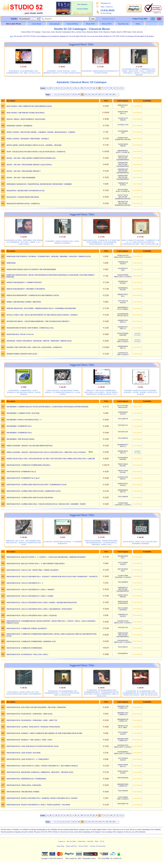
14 (92, 94)
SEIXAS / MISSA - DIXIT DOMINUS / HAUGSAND (26, 119)
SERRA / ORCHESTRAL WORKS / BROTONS (24, 302)
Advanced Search (108, 19)
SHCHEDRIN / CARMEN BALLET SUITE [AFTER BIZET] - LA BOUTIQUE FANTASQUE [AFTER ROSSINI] (47, 406)
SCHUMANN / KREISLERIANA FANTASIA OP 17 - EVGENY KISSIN (100, 72)
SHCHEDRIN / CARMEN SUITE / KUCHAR (23, 413)
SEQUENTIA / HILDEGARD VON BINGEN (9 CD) (25, 190)
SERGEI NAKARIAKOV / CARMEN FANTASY (24, 282)
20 (113, 94)
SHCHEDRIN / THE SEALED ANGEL (21, 439)
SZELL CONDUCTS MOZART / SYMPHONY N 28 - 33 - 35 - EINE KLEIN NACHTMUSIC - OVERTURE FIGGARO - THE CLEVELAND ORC (140, 242)
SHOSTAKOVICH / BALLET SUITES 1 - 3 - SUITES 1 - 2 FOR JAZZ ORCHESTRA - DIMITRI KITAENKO (46, 557)
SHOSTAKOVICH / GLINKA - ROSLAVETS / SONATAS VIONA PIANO (33, 727)
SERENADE (11, 263)
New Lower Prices (13, 24)
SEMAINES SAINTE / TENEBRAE (19, 125)
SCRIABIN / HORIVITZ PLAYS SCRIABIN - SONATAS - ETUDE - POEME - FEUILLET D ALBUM (140, 392)
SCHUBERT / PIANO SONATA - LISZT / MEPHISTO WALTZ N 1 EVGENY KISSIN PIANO (62, 72)
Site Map (90, 841)
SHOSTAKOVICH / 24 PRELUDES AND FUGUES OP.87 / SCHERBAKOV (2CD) (36, 484)
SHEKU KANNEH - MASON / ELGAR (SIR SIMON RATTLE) (29, 445)
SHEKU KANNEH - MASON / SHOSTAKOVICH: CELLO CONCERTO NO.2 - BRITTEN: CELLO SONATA (46, 452)
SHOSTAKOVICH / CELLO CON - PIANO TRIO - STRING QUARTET (33, 570)
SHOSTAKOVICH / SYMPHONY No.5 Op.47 (23, 478)
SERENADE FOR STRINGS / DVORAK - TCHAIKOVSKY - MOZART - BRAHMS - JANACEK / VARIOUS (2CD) (49, 256)
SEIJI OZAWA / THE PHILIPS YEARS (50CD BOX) (25, 113)
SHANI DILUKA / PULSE (16, 334)
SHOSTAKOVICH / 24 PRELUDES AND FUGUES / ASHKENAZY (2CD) (33, 491)
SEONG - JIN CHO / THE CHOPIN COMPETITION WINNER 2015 (31, 158)
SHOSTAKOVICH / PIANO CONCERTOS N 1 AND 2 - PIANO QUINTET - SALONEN (38, 804)
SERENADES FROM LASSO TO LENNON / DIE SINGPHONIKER (31, 269)
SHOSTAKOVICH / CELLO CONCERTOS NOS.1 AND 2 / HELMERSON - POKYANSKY (39, 609)
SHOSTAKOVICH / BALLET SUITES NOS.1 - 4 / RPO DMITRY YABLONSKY (36, 563)
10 (78, 94)
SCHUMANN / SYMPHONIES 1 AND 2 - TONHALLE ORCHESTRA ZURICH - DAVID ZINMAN (23, 392)
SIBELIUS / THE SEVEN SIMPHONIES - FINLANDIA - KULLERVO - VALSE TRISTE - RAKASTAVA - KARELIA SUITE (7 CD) (101, 392)
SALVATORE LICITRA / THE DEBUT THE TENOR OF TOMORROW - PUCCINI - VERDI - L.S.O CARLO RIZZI (24, 242)
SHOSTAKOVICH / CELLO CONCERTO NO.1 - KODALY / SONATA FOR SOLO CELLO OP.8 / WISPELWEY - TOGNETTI (52, 576)
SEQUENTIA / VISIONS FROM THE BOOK (23, 197)
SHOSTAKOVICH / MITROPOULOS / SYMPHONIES (26, 779)
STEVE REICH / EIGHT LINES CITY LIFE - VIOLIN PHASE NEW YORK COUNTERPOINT (23, 693)
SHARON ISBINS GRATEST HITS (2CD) (22, 354)
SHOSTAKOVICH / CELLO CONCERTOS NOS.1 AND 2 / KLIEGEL (32, 615)
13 (89, 94)
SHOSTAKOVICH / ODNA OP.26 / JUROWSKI (24, 785)
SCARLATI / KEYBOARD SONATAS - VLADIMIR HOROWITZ (62, 542)
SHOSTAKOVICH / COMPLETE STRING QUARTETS (27, 628)
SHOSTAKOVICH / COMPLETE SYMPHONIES (24, 648)
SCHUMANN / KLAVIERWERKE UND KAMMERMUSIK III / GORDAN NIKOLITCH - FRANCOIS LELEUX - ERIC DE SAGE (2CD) (140, 693)
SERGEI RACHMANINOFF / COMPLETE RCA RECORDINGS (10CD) (33, 295)
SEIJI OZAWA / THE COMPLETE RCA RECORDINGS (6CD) (29, 106)
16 (99, 94)
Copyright (44, 858)
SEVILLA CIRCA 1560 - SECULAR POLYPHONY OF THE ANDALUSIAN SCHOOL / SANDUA (42, 315)
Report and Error (71, 846)
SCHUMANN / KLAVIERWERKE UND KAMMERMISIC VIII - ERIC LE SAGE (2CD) (23, 72)
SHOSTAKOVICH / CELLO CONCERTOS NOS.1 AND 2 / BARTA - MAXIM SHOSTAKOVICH (42, 602)
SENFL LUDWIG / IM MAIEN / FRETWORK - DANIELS (28, 138)
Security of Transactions (97, 846)
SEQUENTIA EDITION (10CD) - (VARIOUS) (23, 203)
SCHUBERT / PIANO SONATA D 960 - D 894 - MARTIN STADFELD (62, 242)
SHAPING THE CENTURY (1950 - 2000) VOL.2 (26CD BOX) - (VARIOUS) (34, 347)
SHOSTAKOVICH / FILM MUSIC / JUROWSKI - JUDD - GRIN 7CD (32, 720)
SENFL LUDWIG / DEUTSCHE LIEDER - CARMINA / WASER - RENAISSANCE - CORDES (41, 132)
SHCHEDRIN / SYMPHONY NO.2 (19, 432)
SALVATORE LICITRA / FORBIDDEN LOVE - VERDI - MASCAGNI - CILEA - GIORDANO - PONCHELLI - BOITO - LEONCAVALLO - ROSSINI (139, 72)
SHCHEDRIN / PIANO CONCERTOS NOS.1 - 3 (24, 419)
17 (103, 94)
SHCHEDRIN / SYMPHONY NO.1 (19, 426)
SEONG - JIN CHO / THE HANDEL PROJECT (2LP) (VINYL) (29, 164)
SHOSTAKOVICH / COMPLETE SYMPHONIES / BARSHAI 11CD (31, 641)
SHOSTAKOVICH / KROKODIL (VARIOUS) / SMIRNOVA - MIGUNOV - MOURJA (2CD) (40, 772)
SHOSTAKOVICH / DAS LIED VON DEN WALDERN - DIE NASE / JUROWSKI (36, 707)
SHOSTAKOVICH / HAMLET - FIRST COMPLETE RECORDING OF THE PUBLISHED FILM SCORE (44, 733)
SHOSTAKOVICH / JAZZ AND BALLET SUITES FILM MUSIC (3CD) (32, 746)
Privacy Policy (83, 846)
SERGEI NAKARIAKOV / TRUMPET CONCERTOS (26, 289)
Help (102, 6)
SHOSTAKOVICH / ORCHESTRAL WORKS (23, 792)
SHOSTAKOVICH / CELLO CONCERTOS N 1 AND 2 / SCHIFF (30, 596)
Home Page (60, 846)
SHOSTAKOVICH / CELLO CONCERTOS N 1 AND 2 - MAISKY (30, 589)
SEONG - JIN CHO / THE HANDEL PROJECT (23, 171)
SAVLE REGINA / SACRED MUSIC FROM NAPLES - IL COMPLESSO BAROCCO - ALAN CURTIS (62, 392)
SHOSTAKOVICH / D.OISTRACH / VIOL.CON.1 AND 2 (27, 654)
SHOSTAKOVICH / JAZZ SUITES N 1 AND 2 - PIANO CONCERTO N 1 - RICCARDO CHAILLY (42, 766)
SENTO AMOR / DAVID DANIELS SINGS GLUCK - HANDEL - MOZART (34, 145)
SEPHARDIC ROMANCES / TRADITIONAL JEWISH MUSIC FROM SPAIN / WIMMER (39, 184)
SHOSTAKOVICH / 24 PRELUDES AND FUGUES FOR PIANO (30, 497)
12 (85, 94)
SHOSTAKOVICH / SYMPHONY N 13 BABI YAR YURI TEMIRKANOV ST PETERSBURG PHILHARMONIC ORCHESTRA (101, 242)
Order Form (81, 841)
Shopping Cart (106, 3)
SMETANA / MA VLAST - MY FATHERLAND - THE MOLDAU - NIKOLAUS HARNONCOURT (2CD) (23, 542)
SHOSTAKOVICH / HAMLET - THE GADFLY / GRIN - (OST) (29, 740)
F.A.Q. (102, 841)
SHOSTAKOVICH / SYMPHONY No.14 (21, 471)
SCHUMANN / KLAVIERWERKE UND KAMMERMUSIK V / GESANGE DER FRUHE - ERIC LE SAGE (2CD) (62, 693)
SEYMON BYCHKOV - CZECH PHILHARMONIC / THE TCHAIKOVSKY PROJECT (38, 321)
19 (110, 94)
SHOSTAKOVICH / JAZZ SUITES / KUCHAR (23, 753)
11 (82, 94)
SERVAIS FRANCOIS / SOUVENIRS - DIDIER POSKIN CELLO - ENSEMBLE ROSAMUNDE (41, 308)
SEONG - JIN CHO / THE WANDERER (21, 177)
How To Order (71, 841)
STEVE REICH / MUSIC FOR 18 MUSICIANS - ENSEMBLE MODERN (140, 542)
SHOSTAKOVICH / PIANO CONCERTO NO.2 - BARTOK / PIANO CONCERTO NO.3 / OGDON (42, 798)
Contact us (109, 6)
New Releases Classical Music (82, 6)
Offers (138, 24)
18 (106, 94)
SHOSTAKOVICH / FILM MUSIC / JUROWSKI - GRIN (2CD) (29, 714)
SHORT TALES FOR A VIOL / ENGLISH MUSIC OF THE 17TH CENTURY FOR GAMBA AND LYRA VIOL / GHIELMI (51, 458)
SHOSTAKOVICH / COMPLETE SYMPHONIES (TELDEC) (28, 465)
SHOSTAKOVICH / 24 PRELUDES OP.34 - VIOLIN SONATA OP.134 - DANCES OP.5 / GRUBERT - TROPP (46, 504)
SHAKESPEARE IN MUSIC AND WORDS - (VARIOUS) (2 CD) (30, 328)
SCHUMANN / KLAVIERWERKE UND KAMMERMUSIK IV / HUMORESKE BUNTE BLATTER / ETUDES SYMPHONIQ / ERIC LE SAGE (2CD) (101, 693)
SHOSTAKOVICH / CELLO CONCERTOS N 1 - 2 (25, 583)
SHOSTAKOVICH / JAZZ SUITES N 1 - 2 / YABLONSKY (28, 759)
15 (96, 94)
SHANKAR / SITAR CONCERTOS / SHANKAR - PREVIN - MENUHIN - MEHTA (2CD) (39, 341)
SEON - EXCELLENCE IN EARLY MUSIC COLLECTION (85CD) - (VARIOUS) (36, 151)
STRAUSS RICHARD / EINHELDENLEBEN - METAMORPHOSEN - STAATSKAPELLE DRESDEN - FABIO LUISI (101, 542)
